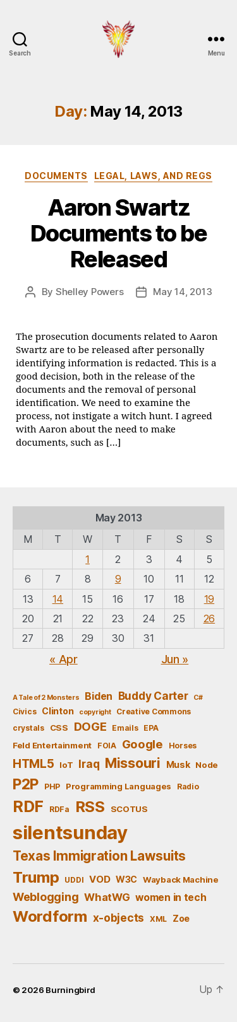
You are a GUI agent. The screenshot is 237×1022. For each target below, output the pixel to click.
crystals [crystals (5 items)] (28, 728)
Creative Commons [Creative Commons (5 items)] (153, 711)
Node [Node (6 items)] (206, 765)
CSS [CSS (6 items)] (59, 728)
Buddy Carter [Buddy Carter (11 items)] (153, 695)
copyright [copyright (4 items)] (95, 712)
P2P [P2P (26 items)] (26, 784)
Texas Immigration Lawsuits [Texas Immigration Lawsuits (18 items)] (99, 856)
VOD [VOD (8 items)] (99, 879)
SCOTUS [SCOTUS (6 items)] (129, 809)
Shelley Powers (89, 292)
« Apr (63, 659)
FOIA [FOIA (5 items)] (106, 745)
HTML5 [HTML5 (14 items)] (33, 764)
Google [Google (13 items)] (142, 744)
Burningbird (70, 990)
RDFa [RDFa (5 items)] (59, 809)
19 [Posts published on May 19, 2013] (209, 599)
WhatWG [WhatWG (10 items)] (107, 897)
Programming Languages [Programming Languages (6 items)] (118, 786)
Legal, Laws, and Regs (153, 175)
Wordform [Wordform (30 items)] (50, 916)
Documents (56, 175)
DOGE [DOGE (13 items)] (90, 726)
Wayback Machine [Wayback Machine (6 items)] (181, 879)
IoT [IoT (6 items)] (66, 765)
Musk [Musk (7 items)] (178, 764)
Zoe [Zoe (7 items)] (181, 918)
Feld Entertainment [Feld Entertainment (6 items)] (52, 745)
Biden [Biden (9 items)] (98, 696)
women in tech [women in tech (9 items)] (171, 897)
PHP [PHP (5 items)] (52, 786)
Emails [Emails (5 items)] (125, 728)
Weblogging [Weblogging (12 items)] (45, 896)
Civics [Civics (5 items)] (24, 711)
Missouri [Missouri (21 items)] (133, 763)
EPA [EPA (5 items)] (150, 728)
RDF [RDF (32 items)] (28, 806)
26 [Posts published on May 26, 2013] (209, 618)
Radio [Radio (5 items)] (188, 786)
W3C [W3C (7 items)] (126, 879)
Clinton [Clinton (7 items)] (57, 711)
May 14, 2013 (182, 292)
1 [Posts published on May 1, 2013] (87, 559)
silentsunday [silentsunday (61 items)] (70, 833)
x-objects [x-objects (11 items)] (119, 917)
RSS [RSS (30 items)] (90, 807)
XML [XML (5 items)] (158, 919)
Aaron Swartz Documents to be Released (118, 233)
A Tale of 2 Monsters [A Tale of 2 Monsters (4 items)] (46, 698)
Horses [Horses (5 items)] (183, 745)
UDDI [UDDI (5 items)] (73, 880)
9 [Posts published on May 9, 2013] (118, 578)
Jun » (175, 659)
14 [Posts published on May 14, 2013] (57, 599)
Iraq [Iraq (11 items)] (88, 763)
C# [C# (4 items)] (197, 698)
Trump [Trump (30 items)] (36, 877)
